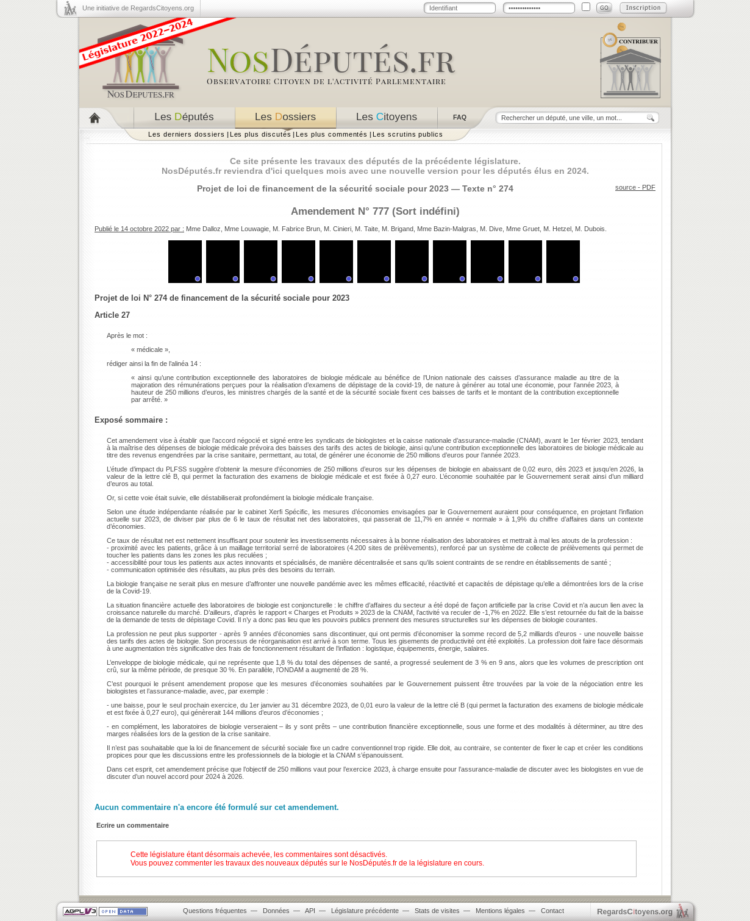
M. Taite (366, 228)
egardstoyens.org (635, 911)
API (310, 910)
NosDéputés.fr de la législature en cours (415, 863)
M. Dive (491, 228)
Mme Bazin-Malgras (446, 228)
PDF (648, 187)
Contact (552, 910)
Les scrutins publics (408, 134)
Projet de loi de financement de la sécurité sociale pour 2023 (323, 188)
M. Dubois (590, 228)
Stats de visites (437, 910)
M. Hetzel (557, 228)
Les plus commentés (332, 134)
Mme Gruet (523, 228)
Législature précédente (365, 910)
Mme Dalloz (203, 228)
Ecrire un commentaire (132, 825)
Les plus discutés (260, 134)
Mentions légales (500, 910)
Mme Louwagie (246, 228)
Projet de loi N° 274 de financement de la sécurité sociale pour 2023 (222, 298)
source (625, 187)
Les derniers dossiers (186, 134)
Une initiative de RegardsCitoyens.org (138, 8)
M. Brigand (397, 228)
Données (276, 910)
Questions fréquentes (215, 910)
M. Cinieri (337, 228)
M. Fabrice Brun (296, 228)
